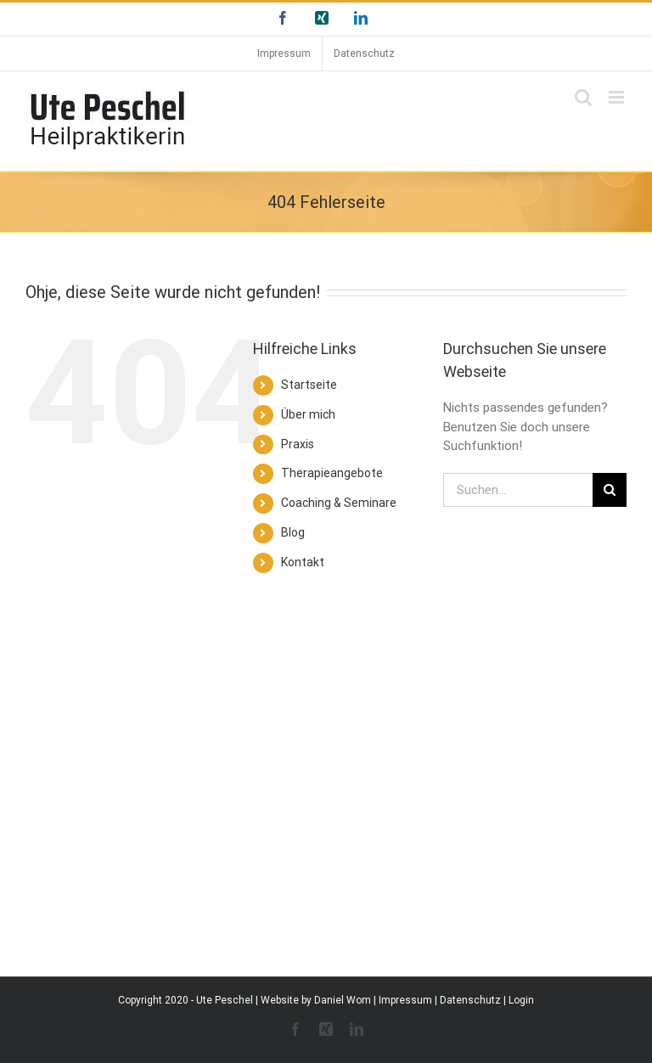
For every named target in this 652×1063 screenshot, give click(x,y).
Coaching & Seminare (338, 502)
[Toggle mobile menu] (618, 97)
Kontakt (302, 562)
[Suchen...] (518, 490)
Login (521, 1000)
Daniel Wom (342, 1000)
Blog (293, 532)
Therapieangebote (332, 473)
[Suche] (610, 490)
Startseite (309, 384)
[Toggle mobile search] (583, 97)
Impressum (405, 1000)
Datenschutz (470, 1000)
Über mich (308, 414)
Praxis (297, 444)
